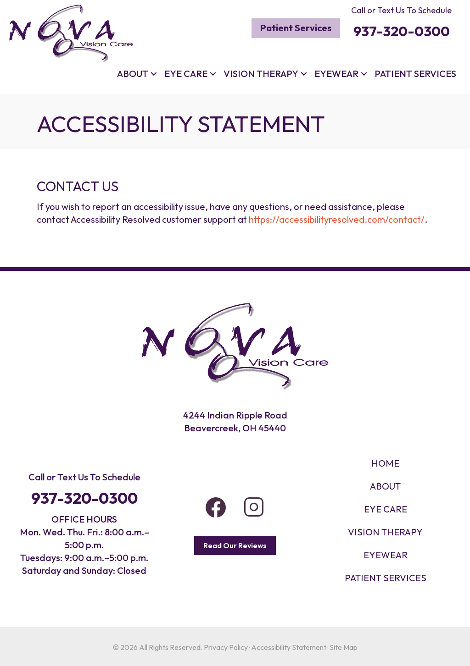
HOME (385, 463)
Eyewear (336, 73)
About (132, 73)
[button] (153, 74)
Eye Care (185, 73)
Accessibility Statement (288, 647)
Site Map (344, 647)
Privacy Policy (226, 647)
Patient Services (415, 73)
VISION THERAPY (385, 532)
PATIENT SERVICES (385, 577)
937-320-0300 (84, 498)
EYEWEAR (386, 555)
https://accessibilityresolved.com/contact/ (337, 219)
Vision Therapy (261, 73)
